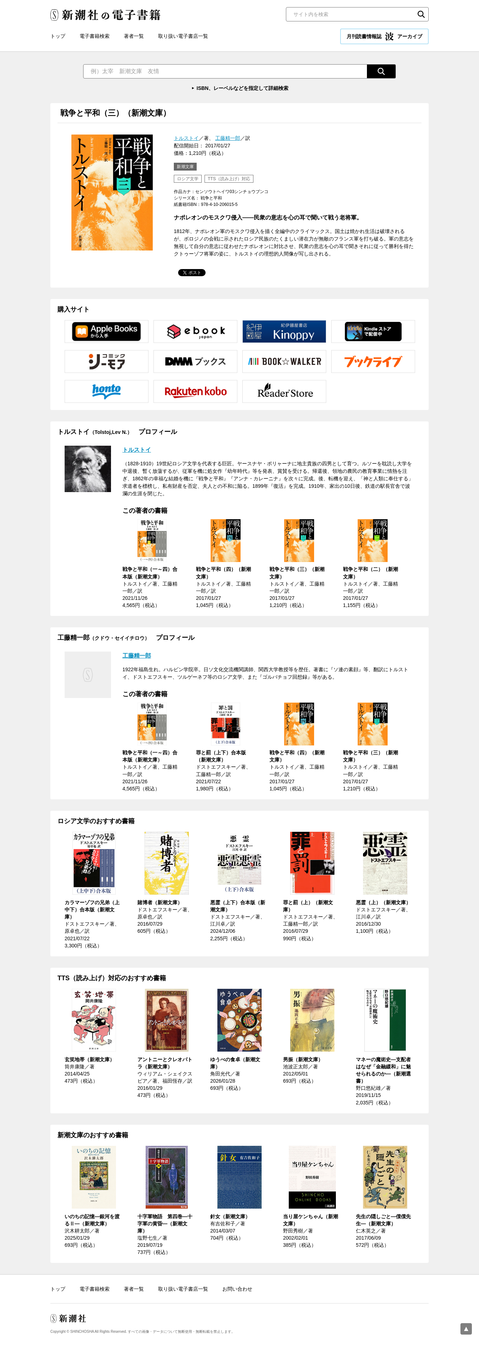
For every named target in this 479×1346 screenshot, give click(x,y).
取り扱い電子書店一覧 (183, 36)
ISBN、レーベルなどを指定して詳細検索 (242, 88)
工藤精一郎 (227, 138)
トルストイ (186, 138)
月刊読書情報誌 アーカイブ (384, 36)
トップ (57, 36)
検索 (421, 14)
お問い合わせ (237, 1289)
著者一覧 (134, 36)
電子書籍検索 (95, 36)
